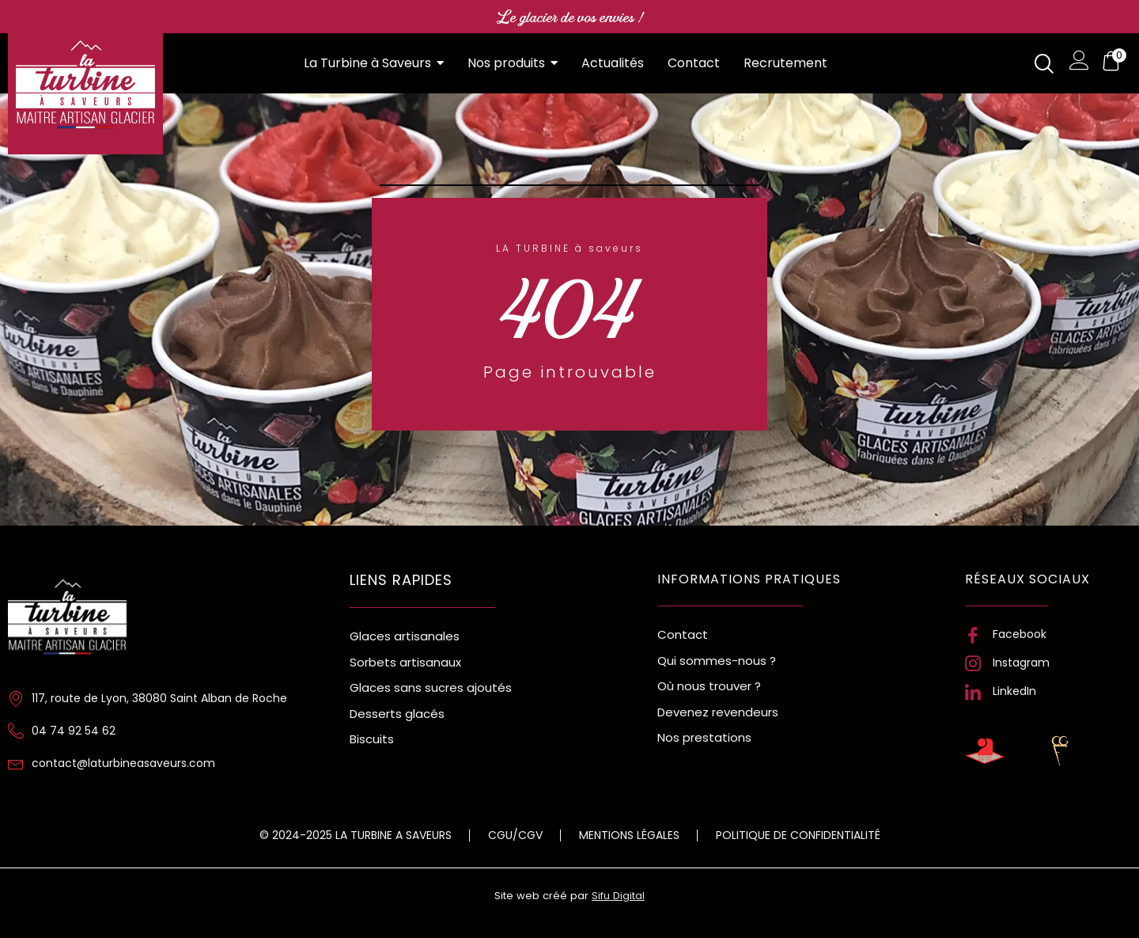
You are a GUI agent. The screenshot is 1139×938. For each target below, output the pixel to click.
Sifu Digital (618, 895)
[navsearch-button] (1044, 64)
